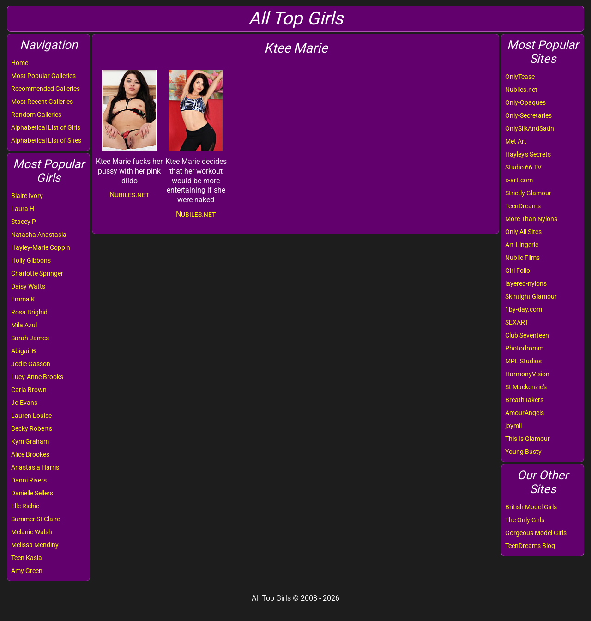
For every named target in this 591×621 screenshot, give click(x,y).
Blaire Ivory (27, 195)
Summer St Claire (35, 519)
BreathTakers (524, 400)
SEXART (516, 322)
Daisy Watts (28, 286)
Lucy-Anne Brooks (37, 376)
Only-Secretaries (528, 115)
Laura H (22, 208)
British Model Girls (531, 507)
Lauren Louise (31, 415)
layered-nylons (526, 283)
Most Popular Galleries (43, 75)
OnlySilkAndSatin (529, 128)
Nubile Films (522, 257)
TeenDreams (523, 206)
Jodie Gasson (30, 364)
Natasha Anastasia (38, 234)
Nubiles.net (521, 89)
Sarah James (30, 338)
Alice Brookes (30, 454)
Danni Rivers (29, 480)
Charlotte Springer (37, 273)
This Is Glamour (527, 438)
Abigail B (23, 351)
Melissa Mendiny (35, 545)
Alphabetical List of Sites (46, 140)
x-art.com (519, 180)
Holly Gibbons (31, 260)
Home (19, 62)
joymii (513, 425)
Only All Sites (523, 231)
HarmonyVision (527, 374)
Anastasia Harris (35, 467)
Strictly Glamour (528, 193)
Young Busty (523, 451)
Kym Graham (30, 441)
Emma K (23, 299)
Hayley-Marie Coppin (40, 247)
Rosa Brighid (29, 312)
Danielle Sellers (32, 493)
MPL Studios (523, 361)
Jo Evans (24, 402)
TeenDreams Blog (530, 545)
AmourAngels (524, 412)
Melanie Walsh (31, 532)
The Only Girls (524, 520)
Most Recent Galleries (42, 101)
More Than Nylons (531, 219)
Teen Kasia (26, 557)
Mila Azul (24, 325)
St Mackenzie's (526, 387)
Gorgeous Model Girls (536, 533)
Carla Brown (29, 389)
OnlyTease (520, 76)
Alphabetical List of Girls (45, 127)
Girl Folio (517, 270)
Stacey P (23, 221)
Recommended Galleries (45, 88)
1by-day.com (523, 309)
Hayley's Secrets (528, 154)
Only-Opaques (525, 102)
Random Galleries (36, 114)
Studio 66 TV (523, 167)
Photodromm (524, 348)
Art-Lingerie (521, 244)
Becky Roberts (31, 428)
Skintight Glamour (531, 296)
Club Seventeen (527, 335)
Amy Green (26, 570)
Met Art (515, 141)
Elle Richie (25, 506)
